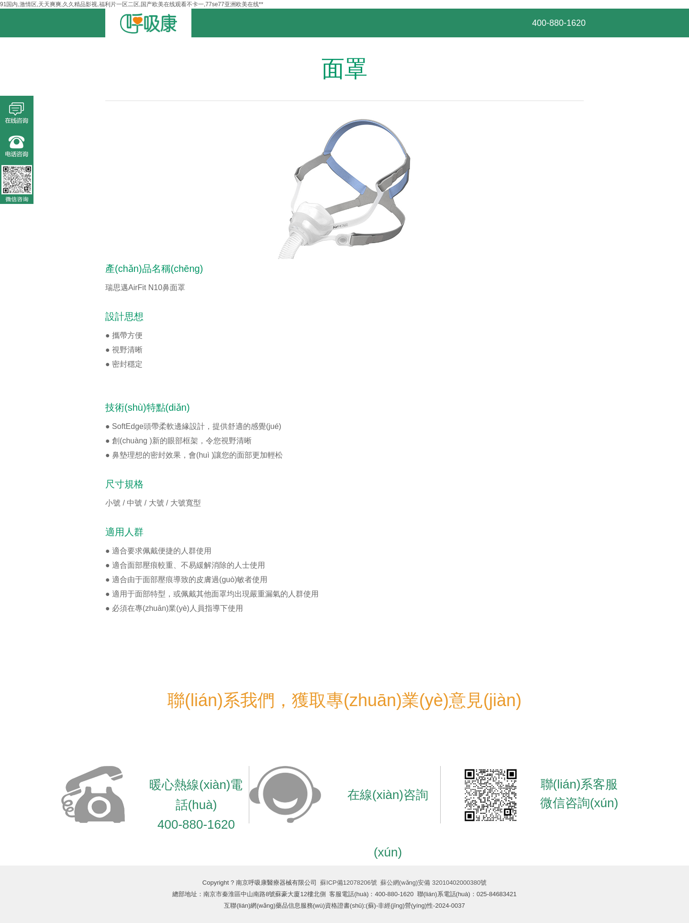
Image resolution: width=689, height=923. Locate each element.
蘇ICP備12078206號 (348, 882)
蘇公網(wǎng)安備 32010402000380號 (433, 882)
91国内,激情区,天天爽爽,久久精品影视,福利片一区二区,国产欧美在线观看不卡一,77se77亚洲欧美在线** (131, 4)
